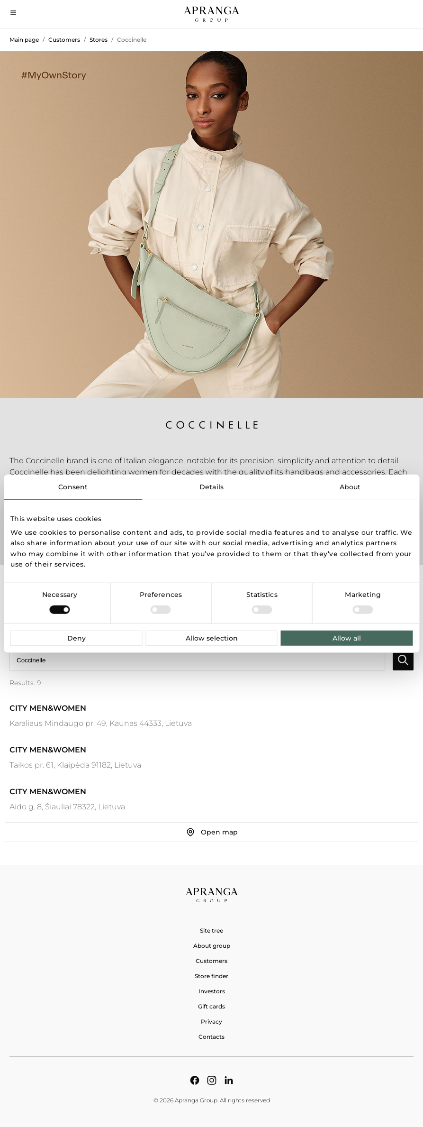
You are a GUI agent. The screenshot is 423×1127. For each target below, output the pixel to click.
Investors (211, 991)
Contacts (211, 1036)
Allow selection (212, 638)
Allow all (347, 638)
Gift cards (211, 1006)
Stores (99, 39)
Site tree (211, 930)
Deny (76, 638)
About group (211, 945)
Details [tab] (211, 486)
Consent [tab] (73, 486)
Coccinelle (131, 39)
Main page (24, 39)
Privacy (211, 1021)
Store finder (211, 976)
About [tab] (350, 486)
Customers (64, 39)
